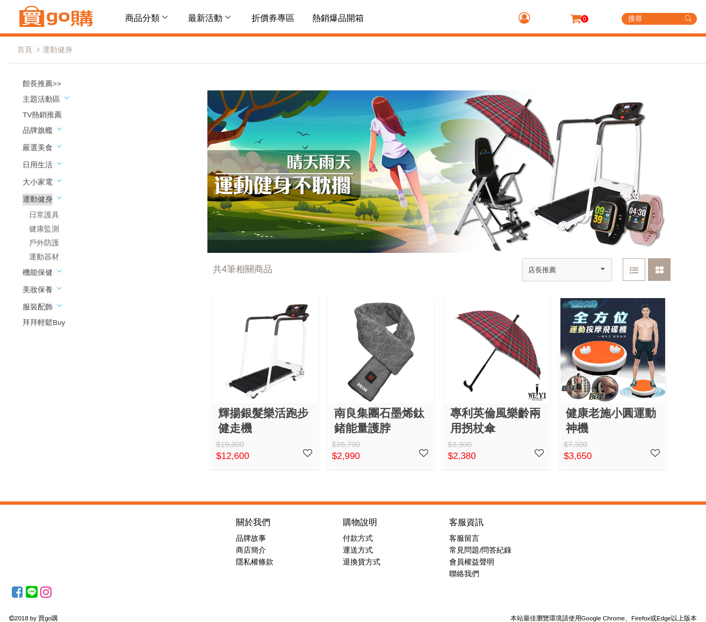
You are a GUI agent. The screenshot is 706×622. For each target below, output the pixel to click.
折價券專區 (272, 18)
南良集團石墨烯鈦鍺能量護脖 (379, 420)
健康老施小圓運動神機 (611, 420)
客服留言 (464, 538)
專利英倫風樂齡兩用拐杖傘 (495, 420)
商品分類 (147, 18)
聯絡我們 (464, 574)
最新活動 (210, 18)
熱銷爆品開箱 (338, 18)
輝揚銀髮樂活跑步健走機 (263, 420)
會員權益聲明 (471, 562)
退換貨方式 (361, 562)
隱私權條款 (254, 562)
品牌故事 (251, 538)
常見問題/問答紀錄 (480, 550)
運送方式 (358, 550)
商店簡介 (251, 550)
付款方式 (358, 538)
